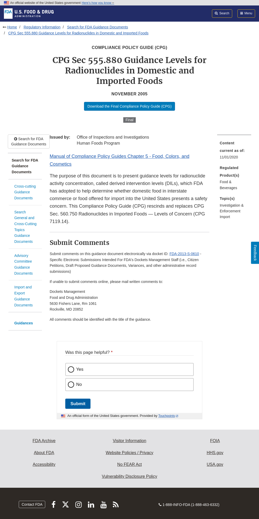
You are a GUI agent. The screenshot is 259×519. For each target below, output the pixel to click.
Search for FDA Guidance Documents (97, 27)
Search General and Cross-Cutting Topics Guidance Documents (25, 227)
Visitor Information (129, 440)
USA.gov (215, 464)
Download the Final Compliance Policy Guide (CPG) (129, 106)
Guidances (23, 323)
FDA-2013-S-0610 (184, 254)
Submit (77, 403)
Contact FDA (32, 504)
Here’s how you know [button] (98, 3)
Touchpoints (166, 416)
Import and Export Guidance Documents (23, 296)
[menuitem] (234, 151)
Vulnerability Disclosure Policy (129, 476)
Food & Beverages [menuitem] (228, 185)
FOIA (215, 440)
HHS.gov (215, 452)
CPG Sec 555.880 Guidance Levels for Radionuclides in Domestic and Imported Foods (78, 33)
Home (12, 27)
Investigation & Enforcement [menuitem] (232, 208)
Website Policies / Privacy (129, 452)
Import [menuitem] (225, 217)
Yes (79, 369)
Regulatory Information (42, 27)
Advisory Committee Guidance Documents (23, 264)
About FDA (44, 452)
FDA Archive (44, 440)
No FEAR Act (129, 464)
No (79, 384)
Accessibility (44, 464)
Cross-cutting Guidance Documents (25, 192)
